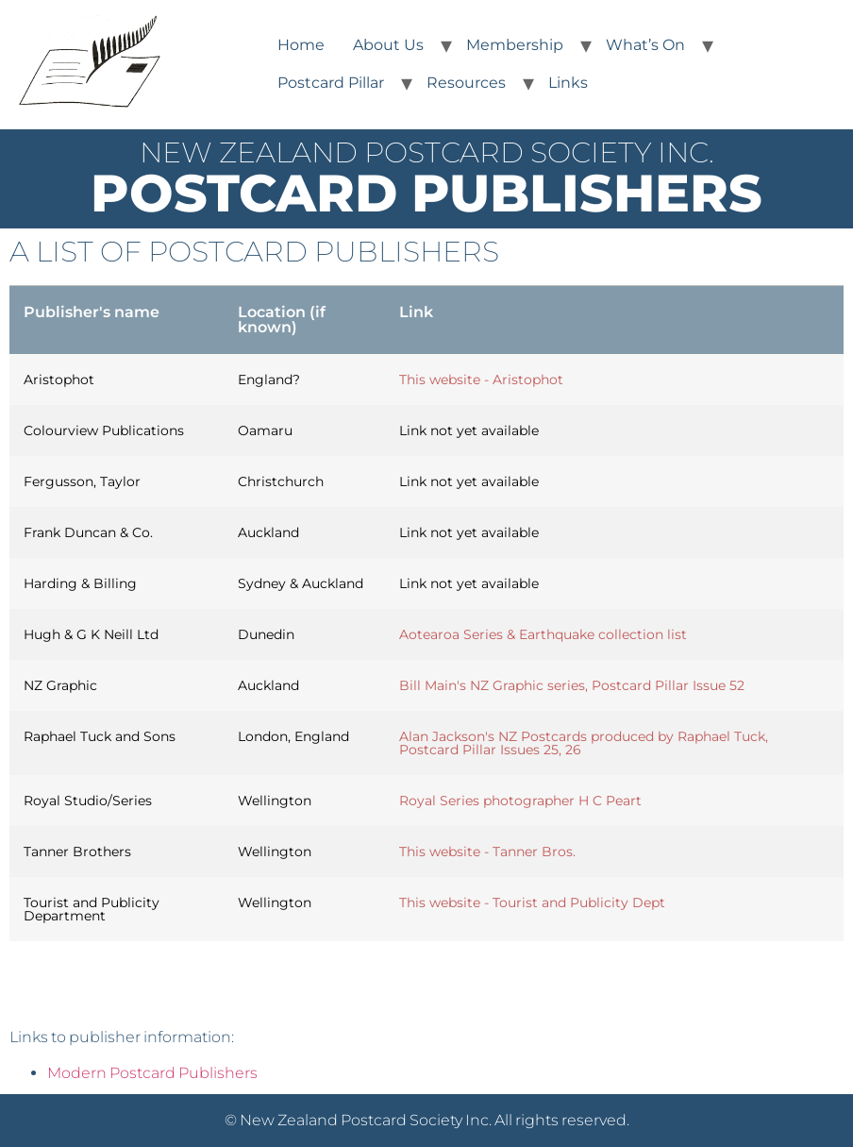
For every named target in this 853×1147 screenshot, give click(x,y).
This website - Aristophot (481, 379)
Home (301, 45)
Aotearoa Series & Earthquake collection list (543, 634)
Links (568, 83)
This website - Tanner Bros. (487, 851)
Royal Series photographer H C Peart (520, 800)
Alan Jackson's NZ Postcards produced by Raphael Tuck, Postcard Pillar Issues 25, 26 (583, 743)
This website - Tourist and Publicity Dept (532, 902)
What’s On (645, 45)
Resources (466, 83)
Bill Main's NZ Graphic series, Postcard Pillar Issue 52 (571, 685)
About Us (388, 45)
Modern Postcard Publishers (152, 1073)
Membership (514, 45)
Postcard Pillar (330, 83)
